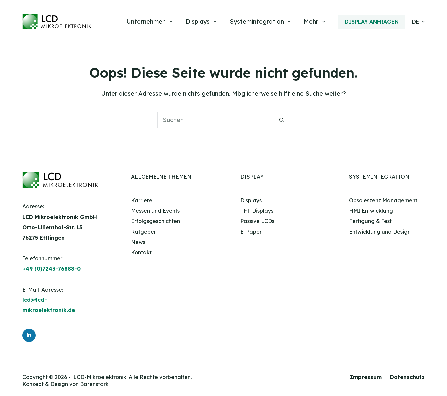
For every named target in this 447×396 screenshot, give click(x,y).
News (138, 242)
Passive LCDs (257, 221)
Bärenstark (94, 384)
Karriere (141, 200)
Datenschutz (407, 377)
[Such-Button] (282, 120)
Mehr (316, 22)
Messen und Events (155, 210)
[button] (418, 21)
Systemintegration (261, 22)
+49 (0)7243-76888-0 (51, 268)
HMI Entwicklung (371, 210)
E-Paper (251, 231)
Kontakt (141, 252)
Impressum (366, 377)
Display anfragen (372, 21)
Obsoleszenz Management (383, 200)
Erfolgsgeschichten (155, 221)
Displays (202, 22)
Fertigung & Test (370, 221)
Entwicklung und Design (380, 231)
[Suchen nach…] (215, 120)
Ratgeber (143, 231)
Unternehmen (150, 22)
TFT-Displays (256, 210)
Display (252, 176)
